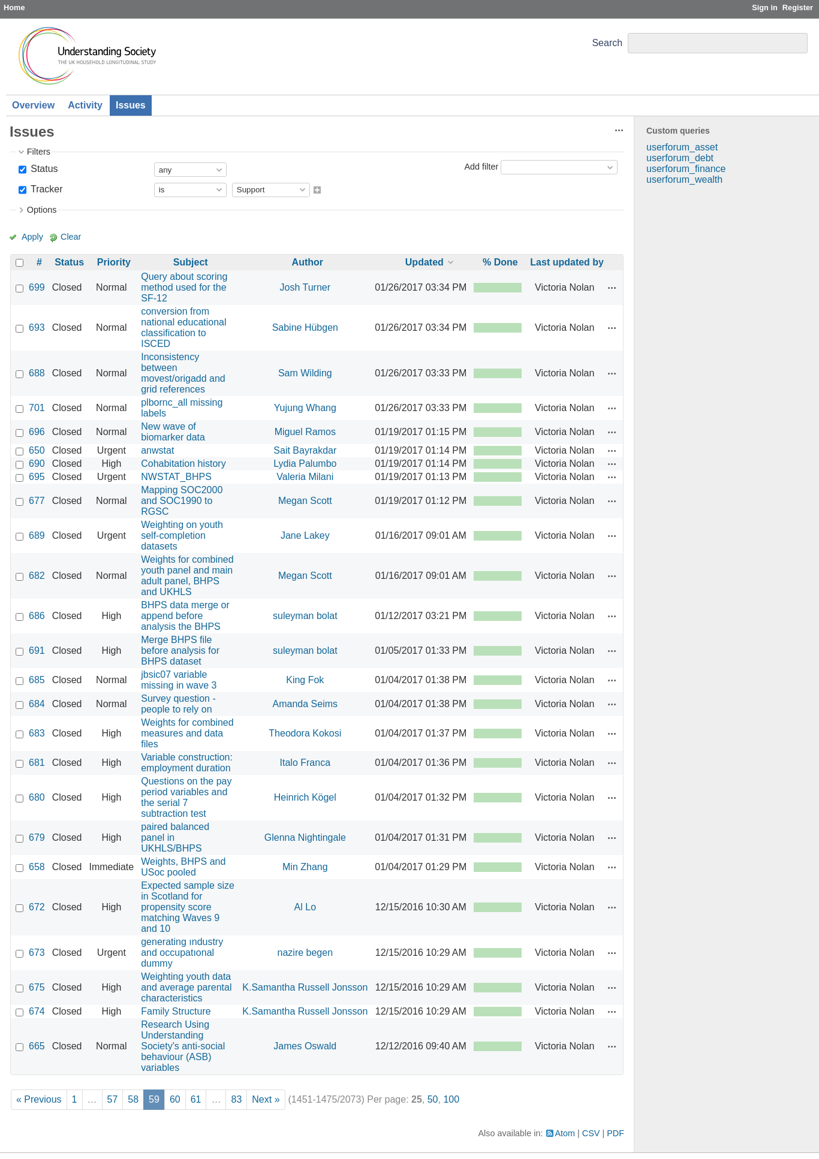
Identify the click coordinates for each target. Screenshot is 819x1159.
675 (37, 987)
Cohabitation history (183, 463)
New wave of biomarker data (173, 431)
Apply (32, 237)
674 (37, 1011)
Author (307, 262)
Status (43, 169)
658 (37, 867)
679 (37, 837)
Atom (565, 1133)
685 (37, 680)
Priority (114, 262)
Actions (612, 287)
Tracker (45, 189)
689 (37, 535)
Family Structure (175, 1011)
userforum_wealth (684, 179)
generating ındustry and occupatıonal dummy (182, 952)
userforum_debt (679, 158)
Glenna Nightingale (305, 837)
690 (37, 463)
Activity (85, 105)
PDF (615, 1133)
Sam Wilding (305, 373)
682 (37, 576)
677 (37, 501)
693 (37, 327)
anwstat (157, 450)
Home (14, 7)
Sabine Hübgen (305, 327)
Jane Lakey (305, 535)
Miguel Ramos (305, 432)
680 (37, 797)
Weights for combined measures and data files (187, 733)
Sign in (765, 7)
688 (37, 373)
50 (432, 1099)
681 (37, 762)
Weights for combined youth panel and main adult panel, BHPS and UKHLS (187, 575)
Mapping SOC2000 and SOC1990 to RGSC (181, 501)
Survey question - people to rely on (178, 703)
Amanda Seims (305, 704)
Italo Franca (305, 762)
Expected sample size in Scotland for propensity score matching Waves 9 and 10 (187, 907)
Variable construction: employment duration (187, 762)
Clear (71, 237)
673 (37, 952)
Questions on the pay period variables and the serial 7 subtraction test (186, 797)
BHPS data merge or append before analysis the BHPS (185, 616)
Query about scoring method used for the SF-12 (184, 287)
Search (607, 43)
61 (196, 1099)
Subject (190, 262)
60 (175, 1099)
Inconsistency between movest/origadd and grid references (183, 373)
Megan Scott (305, 501)
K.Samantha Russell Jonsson (305, 987)
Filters (38, 151)
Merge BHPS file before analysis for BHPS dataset (180, 650)
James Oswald (304, 1046)
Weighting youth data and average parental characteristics (186, 987)
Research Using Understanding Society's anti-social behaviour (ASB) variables (183, 1046)
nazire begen (305, 952)
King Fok (305, 680)
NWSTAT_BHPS (176, 477)
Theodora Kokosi (305, 733)
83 (236, 1099)
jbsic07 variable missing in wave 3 (178, 679)
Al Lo (305, 907)
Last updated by (567, 262)
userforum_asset (682, 147)
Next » (265, 1099)
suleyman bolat (305, 616)
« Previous (39, 1099)
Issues (131, 105)
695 (37, 477)
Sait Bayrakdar (304, 450)
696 (37, 432)
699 (37, 287)
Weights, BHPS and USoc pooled (183, 866)
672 (37, 907)
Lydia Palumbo (304, 463)
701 (37, 408)
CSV (591, 1133)
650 (37, 450)
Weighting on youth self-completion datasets (182, 535)
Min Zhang (305, 867)
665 (37, 1046)
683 (37, 733)
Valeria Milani (304, 477)
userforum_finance (686, 169)
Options (42, 210)
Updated (424, 262)
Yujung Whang (305, 408)
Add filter (481, 166)
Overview (33, 105)
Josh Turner (305, 287)
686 (37, 616)
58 (133, 1099)
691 (37, 650)
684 (37, 704)
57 (112, 1099)
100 (451, 1099)
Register (797, 7)
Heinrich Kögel (305, 797)
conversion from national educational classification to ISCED (183, 327)
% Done (500, 262)
